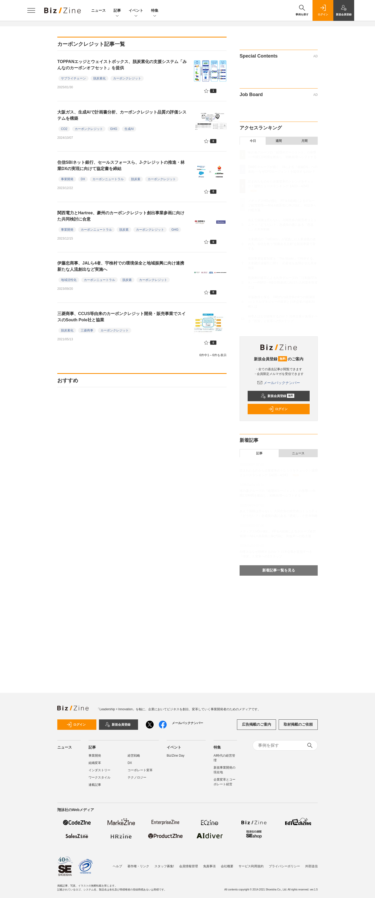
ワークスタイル (99, 777)
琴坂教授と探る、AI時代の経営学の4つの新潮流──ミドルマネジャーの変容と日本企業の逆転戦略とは (281, 301)
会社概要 (227, 866)
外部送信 (311, 866)
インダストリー (99, 770)
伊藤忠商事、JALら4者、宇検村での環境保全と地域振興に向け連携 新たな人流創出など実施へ (122, 266)
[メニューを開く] (31, 10)
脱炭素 (135, 179)
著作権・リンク (138, 866)
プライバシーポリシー (284, 866)
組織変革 (95, 763)
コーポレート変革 (140, 770)
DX (83, 179)
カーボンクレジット (127, 78)
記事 (117, 10)
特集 (154, 10)
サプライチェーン (73, 78)
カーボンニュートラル (108, 179)
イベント (136, 10)
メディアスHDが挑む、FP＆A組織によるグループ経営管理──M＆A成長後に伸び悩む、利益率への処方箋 (282, 205)
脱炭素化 (99, 78)
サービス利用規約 (251, 866)
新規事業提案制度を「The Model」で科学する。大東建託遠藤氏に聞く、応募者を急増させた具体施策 (282, 263)
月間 (304, 141)
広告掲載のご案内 (256, 724)
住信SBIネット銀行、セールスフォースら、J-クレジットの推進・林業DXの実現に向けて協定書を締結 (121, 165)
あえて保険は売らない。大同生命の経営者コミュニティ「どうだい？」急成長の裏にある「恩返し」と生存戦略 (282, 224)
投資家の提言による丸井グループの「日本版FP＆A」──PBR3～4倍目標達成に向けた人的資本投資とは (282, 282)
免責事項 (209, 866)
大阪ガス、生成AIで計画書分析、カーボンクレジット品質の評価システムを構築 (121, 115)
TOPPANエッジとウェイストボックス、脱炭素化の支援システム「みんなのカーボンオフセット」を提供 (122, 64)
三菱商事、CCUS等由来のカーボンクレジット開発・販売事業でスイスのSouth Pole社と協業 (121, 316)
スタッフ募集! (164, 866)
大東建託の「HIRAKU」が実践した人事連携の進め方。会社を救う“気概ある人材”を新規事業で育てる (282, 243)
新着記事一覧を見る (278, 570)
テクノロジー (137, 777)
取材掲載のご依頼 (298, 724)
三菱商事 (87, 330)
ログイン (278, 409)
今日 (253, 141)
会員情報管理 (188, 866)
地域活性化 (69, 280)
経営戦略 (134, 755)
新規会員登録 (277, 396)
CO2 (64, 129)
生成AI (129, 129)
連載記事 (95, 785)
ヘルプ (117, 866)
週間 (279, 141)
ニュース (98, 10)
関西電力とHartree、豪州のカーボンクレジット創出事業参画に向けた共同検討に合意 (120, 216)
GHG (113, 129)
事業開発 (67, 179)
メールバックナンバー (278, 383)
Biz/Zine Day (175, 755)
